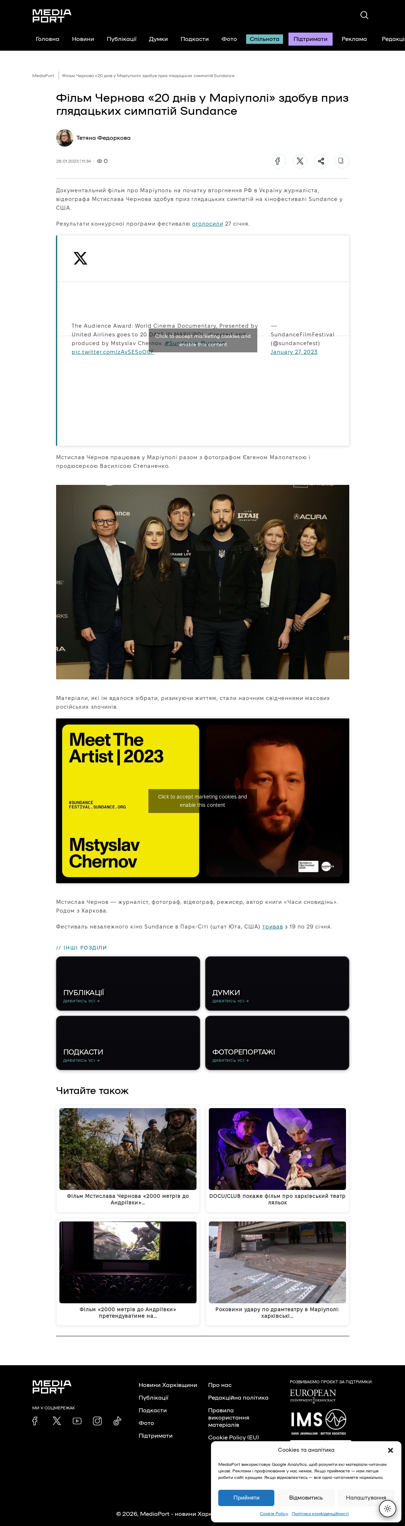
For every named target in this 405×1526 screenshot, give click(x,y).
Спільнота (264, 39)
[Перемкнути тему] (387, 1508)
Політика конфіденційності (320, 1514)
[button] (390, 1450)
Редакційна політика (238, 1398)
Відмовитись (306, 1498)
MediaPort (43, 76)
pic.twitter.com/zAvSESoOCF (113, 352)
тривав (272, 926)
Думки (158, 39)
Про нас (220, 1385)
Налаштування (366, 1498)
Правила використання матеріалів (228, 1418)
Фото (229, 39)
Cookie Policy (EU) (233, 1438)
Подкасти (195, 39)
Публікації (121, 39)
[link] (36, 1421)
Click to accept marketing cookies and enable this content (203, 340)
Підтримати (311, 39)
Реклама (354, 39)
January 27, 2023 (294, 352)
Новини (83, 39)
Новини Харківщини (168, 1385)
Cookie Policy (274, 1514)
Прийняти (246, 1498)
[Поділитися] (321, 161)
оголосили (207, 224)
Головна (47, 39)
